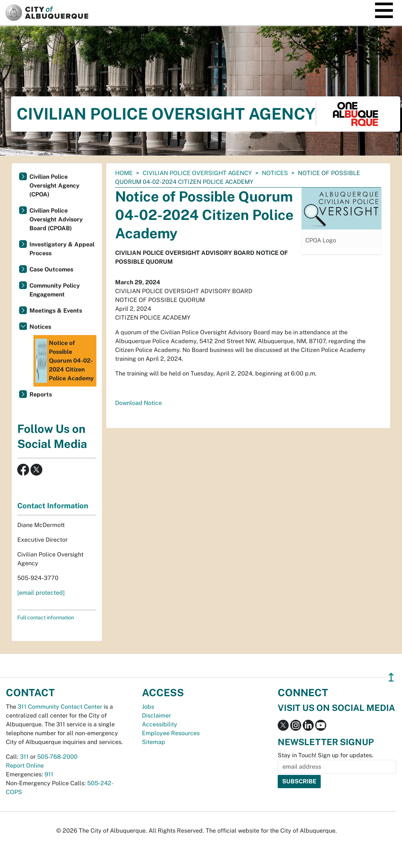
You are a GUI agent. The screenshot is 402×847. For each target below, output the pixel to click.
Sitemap (153, 742)
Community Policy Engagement (54, 290)
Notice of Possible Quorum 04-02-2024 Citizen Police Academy (64, 361)
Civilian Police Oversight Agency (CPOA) (54, 185)
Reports (40, 394)
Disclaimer (156, 715)
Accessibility (159, 724)
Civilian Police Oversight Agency (197, 173)
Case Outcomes (51, 269)
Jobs (148, 706)
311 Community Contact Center (60, 706)
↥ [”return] (391, 677)
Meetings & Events (55, 310)
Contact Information (52, 505)
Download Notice (138, 402)
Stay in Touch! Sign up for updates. (325, 755)
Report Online (25, 765)
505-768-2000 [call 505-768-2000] (57, 756)
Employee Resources (171, 733)
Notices (275, 173)
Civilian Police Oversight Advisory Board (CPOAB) (56, 219)
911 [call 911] (49, 774)
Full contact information (45, 617)
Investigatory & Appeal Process (62, 249)
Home (124, 173)
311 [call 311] (24, 756)
